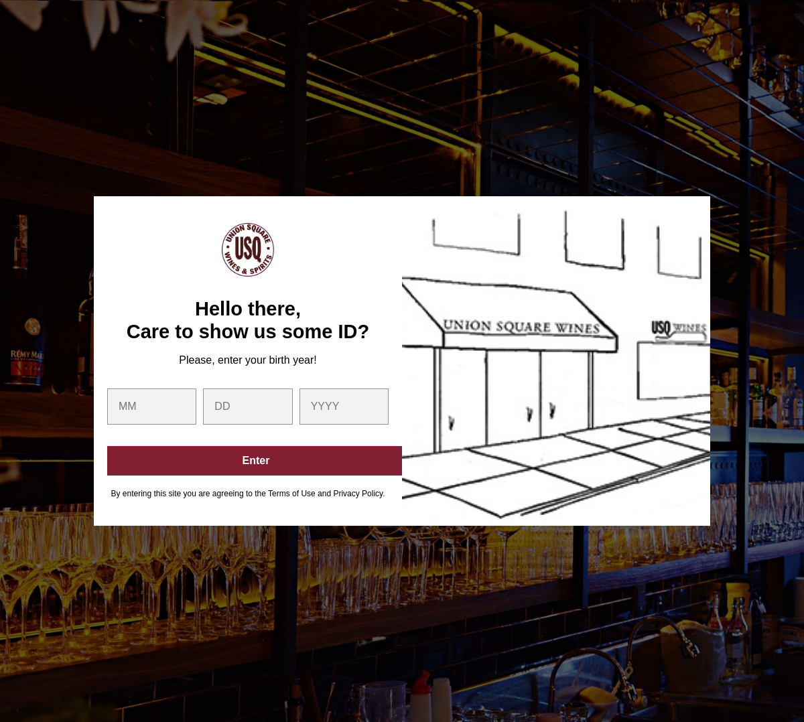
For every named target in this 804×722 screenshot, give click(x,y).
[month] (151, 406)
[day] (247, 406)
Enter (256, 460)
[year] (344, 406)
